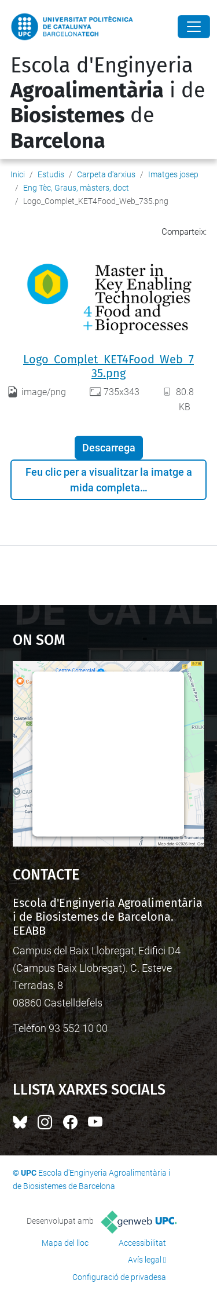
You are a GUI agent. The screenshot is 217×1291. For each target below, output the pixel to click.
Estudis (51, 174)
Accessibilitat (142, 1243)
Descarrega (108, 448)
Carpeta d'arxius (106, 174)
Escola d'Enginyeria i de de (107, 103)
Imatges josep (173, 174)
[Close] (194, 26)
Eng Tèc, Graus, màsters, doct (76, 187)
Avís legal (144, 1259)
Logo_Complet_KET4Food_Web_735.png (108, 366)
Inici (17, 174)
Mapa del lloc (65, 1243)
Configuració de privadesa (119, 1277)
